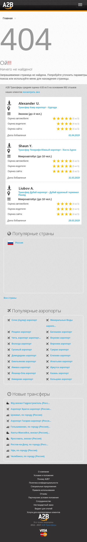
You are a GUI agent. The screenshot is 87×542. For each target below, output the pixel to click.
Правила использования (43, 490)
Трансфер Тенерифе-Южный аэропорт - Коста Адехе (47, 150)
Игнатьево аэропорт (61, 361)
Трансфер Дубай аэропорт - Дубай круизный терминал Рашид (48, 193)
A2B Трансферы (49, 525)
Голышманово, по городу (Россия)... (30, 427)
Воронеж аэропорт (60, 343)
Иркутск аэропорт (60, 367)
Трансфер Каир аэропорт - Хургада (37, 107)
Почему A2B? (43, 479)
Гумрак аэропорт (59, 349)
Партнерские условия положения (43, 497)
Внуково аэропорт (60, 338)
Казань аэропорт (59, 373)
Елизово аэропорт (60, 355)
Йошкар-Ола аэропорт (24, 373)
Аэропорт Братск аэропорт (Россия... (31, 409)
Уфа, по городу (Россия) (24, 450)
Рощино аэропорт (21, 332)
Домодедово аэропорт (24, 355)
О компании (43, 472)
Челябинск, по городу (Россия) (28, 456)
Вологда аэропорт (21, 343)
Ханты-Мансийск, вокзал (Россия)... (30, 432)
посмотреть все (31, 92)
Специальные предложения (43, 486)
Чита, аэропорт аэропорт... (26, 338)
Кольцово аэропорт (61, 379)
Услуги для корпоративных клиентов (43, 512)
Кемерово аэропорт (22, 379)
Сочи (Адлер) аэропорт (24, 320)
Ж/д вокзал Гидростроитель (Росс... (30, 403)
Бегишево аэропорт (61, 332)
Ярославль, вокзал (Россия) (26, 438)
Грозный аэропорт (22, 349)
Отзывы (43, 494)
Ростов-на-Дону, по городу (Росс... (29, 444)
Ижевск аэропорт (21, 367)
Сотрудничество (43, 501)
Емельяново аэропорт (24, 361)
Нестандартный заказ (43, 505)
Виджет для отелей (43, 508)
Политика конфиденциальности (43, 483)
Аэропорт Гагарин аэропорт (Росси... (31, 421)
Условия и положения (43, 475)
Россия (19, 242)
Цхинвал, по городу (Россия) (26, 415)
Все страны (10, 298)
